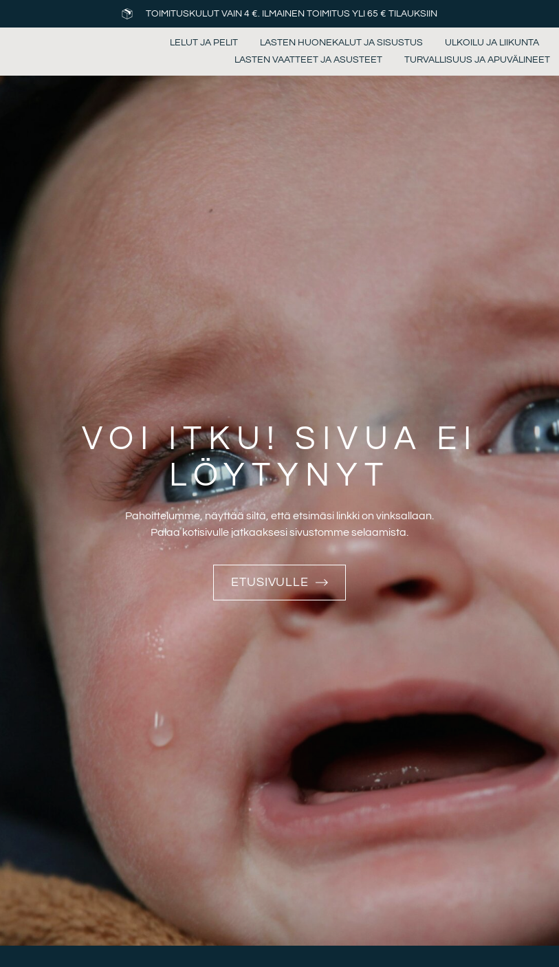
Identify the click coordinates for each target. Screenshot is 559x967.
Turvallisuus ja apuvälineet (477, 60)
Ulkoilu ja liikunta (492, 42)
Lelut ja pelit (204, 42)
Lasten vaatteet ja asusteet (308, 60)
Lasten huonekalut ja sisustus (341, 42)
